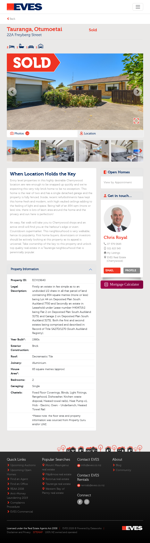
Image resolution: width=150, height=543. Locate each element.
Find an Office (17, 484)
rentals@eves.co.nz (90, 485)
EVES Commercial (20, 511)
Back (11, 18)
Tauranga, (20, 29)
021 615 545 (114, 248)
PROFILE (130, 270)
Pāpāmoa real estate (56, 474)
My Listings (113, 253)
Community (121, 470)
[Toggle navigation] (138, 7)
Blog (116, 465)
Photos (19, 133)
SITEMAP (38, 532)
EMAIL (109, 270)
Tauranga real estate (56, 484)
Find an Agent (17, 479)
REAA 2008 (15, 488)
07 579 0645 (114, 244)
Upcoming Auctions (21, 465)
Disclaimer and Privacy (18, 532)
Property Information (25, 269)
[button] (12, 91)
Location (87, 133)
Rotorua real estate (55, 479)
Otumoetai (48, 29)
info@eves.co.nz (89, 465)
